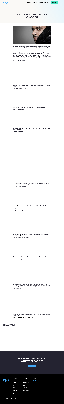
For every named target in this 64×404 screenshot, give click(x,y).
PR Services (25, 385)
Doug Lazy (22, 235)
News (31, 11)
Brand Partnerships (26, 382)
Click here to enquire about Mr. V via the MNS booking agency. (24, 317)
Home (28, 11)
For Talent (41, 2)
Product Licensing (26, 390)
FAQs (14, 387)
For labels (46, 2)
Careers (14, 382)
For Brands (35, 2)
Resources (15, 384)
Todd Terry (15, 183)
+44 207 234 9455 (46, 386)
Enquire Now (54, 2)
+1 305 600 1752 (35, 386)
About (14, 380)
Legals (14, 388)
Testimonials (15, 390)
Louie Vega (19, 205)
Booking (29, 2)
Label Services (25, 384)
